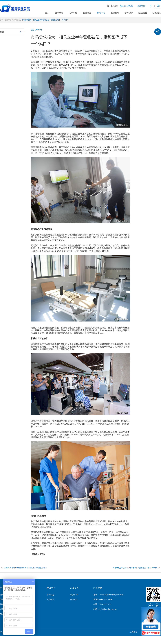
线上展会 (142, 13)
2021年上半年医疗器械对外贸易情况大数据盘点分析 (25, 568)
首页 (47, 13)
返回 (2, 32)
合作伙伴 (129, 13)
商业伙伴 (74, 600)
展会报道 (50, 600)
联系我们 (156, 13)
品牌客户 (74, 595)
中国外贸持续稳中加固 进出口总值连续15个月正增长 (135, 568)
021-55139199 (126, 6)
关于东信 (73, 13)
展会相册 (115, 13)
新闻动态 (16, 20)
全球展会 (59, 13)
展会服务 (87, 13)
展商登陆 (141, 6)
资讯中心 (101, 13)
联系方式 (97, 588)
